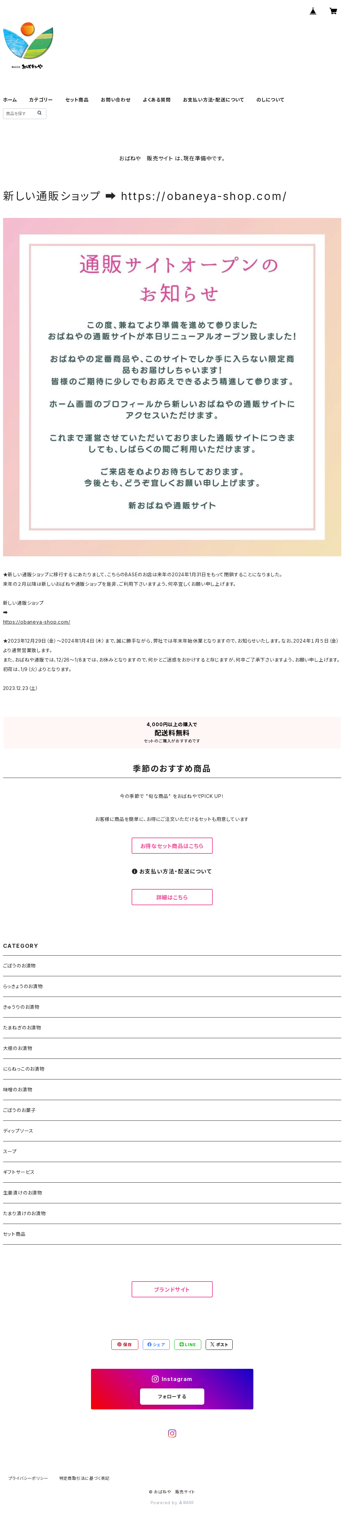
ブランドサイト (172, 1289)
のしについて (270, 100)
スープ (10, 1151)
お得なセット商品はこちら (172, 846)
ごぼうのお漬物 (19, 965)
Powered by (172, 1502)
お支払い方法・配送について (213, 100)
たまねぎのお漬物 (22, 1027)
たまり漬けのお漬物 (24, 1213)
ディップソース (18, 1131)
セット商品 (77, 100)
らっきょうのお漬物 (23, 986)
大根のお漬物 (17, 1048)
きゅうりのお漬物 (21, 1007)
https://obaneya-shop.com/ (36, 622)
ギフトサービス (19, 1172)
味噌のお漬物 (17, 1089)
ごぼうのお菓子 (19, 1110)
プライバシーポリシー (28, 1478)
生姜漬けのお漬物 (22, 1193)
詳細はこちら (172, 897)
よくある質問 (157, 100)
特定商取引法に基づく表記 (84, 1478)
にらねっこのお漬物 (24, 1069)
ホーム (10, 100)
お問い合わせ (116, 100)
